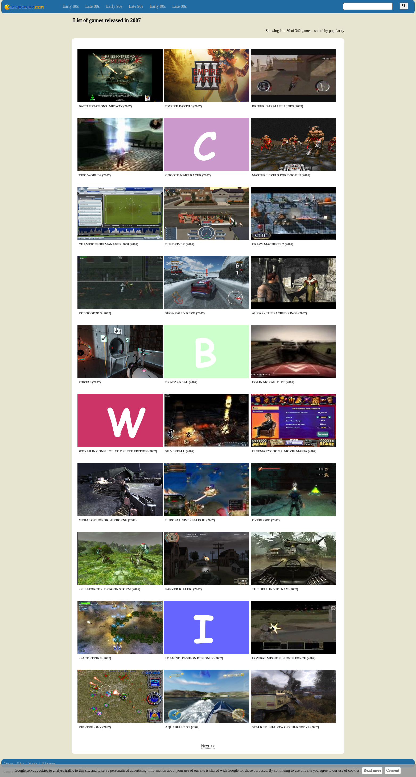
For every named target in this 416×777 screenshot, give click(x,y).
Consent (392, 770)
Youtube (32, 763)
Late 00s (179, 6)
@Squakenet (48, 763)
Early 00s (158, 6)
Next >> (208, 746)
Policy (20, 763)
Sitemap (8, 763)
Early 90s (114, 6)
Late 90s (136, 6)
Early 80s (71, 6)
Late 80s (92, 6)
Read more (372, 770)
